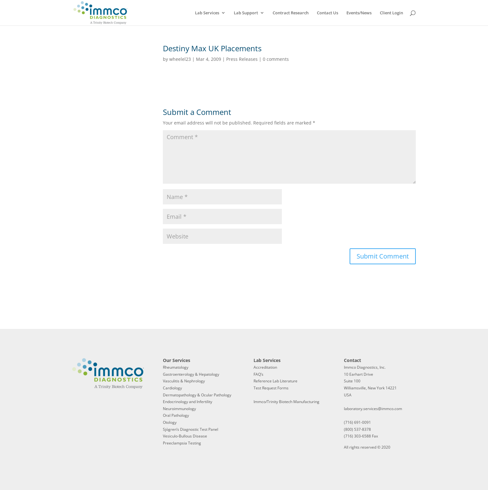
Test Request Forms (271, 388)
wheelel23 (180, 59)
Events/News (359, 13)
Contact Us (327, 13)
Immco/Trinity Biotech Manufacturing (286, 401)
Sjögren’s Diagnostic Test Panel (190, 429)
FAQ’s (258, 374)
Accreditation (265, 367)
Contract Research (291, 13)
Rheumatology (175, 367)
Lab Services (207, 13)
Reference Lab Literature (275, 381)
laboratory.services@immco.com (373, 408)
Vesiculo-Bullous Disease (185, 436)
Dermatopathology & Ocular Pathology (197, 395)
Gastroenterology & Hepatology (191, 374)
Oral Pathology (176, 415)
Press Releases (242, 59)
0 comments (276, 59)
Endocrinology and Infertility (187, 401)
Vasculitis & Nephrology (184, 381)
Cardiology (172, 388)
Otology (170, 422)
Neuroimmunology (179, 408)
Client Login (391, 13)
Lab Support (246, 13)
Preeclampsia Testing (182, 443)
